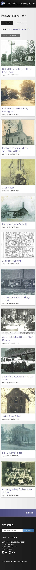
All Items (7, 23)
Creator (16, 29)
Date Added (25, 29)
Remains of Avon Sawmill (14, 224)
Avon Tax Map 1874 (11, 260)
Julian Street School (12, 416)
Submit (28, 530)
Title (10, 29)
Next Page (29, 513)
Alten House (8, 187)
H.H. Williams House (12, 452)
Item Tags (20, 23)
